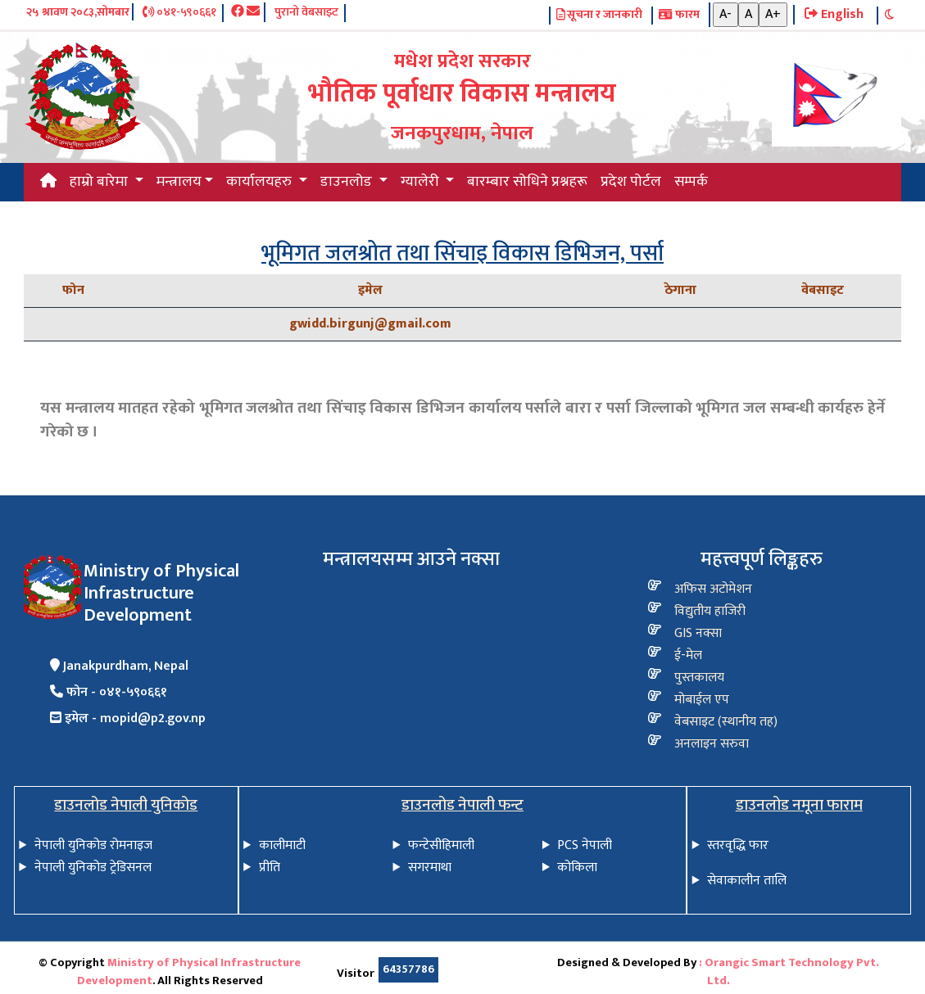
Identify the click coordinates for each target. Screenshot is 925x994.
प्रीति (269, 867)
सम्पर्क (691, 181)
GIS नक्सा (698, 633)
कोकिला (577, 867)
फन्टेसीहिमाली (441, 845)
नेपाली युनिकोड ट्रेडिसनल (93, 867)
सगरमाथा (429, 867)
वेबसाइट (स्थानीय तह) (726, 722)
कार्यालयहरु (260, 181)
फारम (679, 16)
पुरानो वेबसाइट (306, 13)
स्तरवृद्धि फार (738, 845)
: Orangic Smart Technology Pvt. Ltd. (789, 972)
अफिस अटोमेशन (713, 589)
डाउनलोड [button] (347, 181)
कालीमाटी (282, 845)
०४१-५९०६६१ (179, 13)
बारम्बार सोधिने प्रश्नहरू (527, 181)
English (834, 15)
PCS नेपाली (584, 845)
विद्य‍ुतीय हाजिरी (710, 611)
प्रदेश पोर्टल (631, 181)
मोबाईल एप (701, 700)
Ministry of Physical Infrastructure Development (189, 972)
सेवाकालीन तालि (747, 881)
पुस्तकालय (699, 677)
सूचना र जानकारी (599, 16)
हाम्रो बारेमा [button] (100, 181)
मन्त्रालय (179, 181)
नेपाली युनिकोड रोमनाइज (93, 845)
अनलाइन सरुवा (711, 744)
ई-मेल (688, 655)
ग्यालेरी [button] (421, 181)
